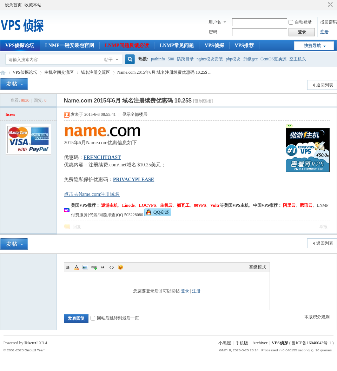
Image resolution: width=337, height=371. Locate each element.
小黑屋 (224, 342)
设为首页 (13, 4)
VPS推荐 (244, 45)
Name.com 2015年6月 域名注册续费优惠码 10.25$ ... (164, 72)
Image (85, 267)
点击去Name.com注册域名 (92, 194)
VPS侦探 (214, 45)
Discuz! (31, 342)
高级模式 (257, 267)
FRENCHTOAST (102, 157)
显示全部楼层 (134, 114)
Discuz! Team (35, 350)
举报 (323, 226)
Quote (102, 267)
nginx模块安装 (210, 59)
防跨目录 (185, 59)
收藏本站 (33, 4)
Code (111, 267)
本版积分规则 (317, 316)
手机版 (242, 342)
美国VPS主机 (236, 205)
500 (171, 59)
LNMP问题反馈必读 (127, 45)
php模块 (233, 59)
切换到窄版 (329, 5)
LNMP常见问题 (177, 45)
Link (94, 267)
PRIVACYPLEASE (133, 179)
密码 (213, 31)
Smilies (120, 267)
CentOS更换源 (273, 59)
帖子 (108, 59)
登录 (185, 291)
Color (76, 267)
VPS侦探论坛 (19, 45)
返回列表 (324, 84)
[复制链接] (203, 101)
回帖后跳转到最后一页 (115, 318)
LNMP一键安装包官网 (69, 45)
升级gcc (250, 59)
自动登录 (300, 22)
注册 (324, 31)
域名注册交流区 (95, 72)
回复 (77, 226)
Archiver (259, 342)
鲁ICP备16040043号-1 (311, 342)
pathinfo (158, 59)
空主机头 (297, 59)
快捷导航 (312, 45)
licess (10, 114)
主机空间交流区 (59, 72)
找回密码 (328, 22)
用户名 (215, 22)
